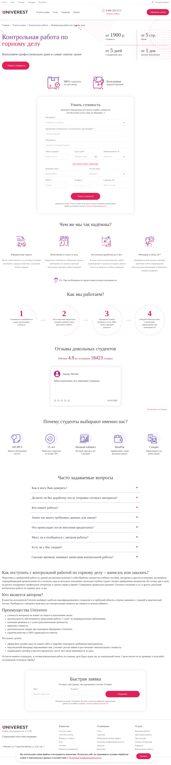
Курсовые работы (142, 731)
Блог (12, 2)
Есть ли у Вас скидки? (47, 547)
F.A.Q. (4, 2)
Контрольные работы (144, 749)
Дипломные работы (143, 735)
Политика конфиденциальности (110, 742)
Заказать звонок (112, 14)
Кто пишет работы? (45, 507)
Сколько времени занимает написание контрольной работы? (73, 557)
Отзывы (21, 2)
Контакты (43, 2)
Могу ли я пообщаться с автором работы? (60, 537)
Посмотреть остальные (157, 409)
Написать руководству (68, 749)
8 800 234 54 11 (114, 10)
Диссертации (140, 738)
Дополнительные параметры (85, 164)
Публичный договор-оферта (109, 738)
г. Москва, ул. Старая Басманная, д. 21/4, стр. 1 (23, 746)
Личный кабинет (162, 2)
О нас (55, 12)
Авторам (31, 2)
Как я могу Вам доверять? (49, 488)
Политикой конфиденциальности (85, 758)
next (166, 358)
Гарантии (65, 12)
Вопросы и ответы (67, 738)
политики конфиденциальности (96, 206)
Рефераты (139, 745)
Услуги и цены (43, 12)
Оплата (76, 12)
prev (5, 358)
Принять (141, 756)
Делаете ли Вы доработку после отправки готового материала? (74, 497)
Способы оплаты (66, 735)
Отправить (122, 694)
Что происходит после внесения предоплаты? (63, 527)
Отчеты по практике (143, 742)
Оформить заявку (158, 12)
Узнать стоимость (16, 65)
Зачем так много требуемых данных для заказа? (64, 517)
